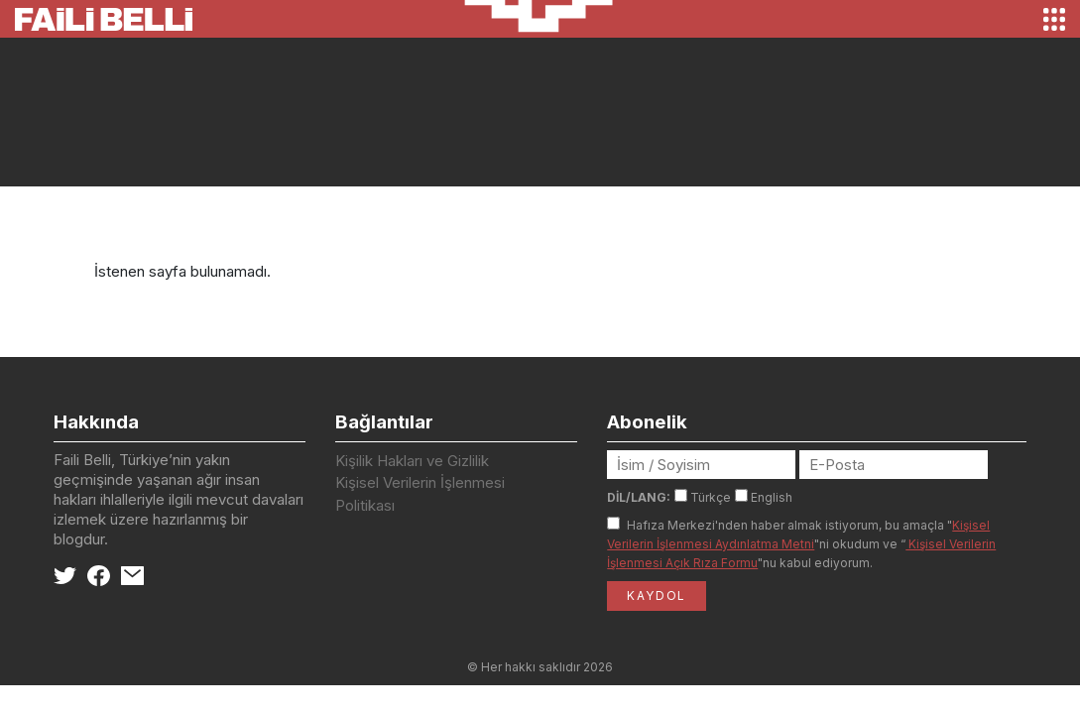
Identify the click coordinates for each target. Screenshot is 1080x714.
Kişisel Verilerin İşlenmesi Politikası (420, 494)
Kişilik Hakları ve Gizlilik (412, 460)
